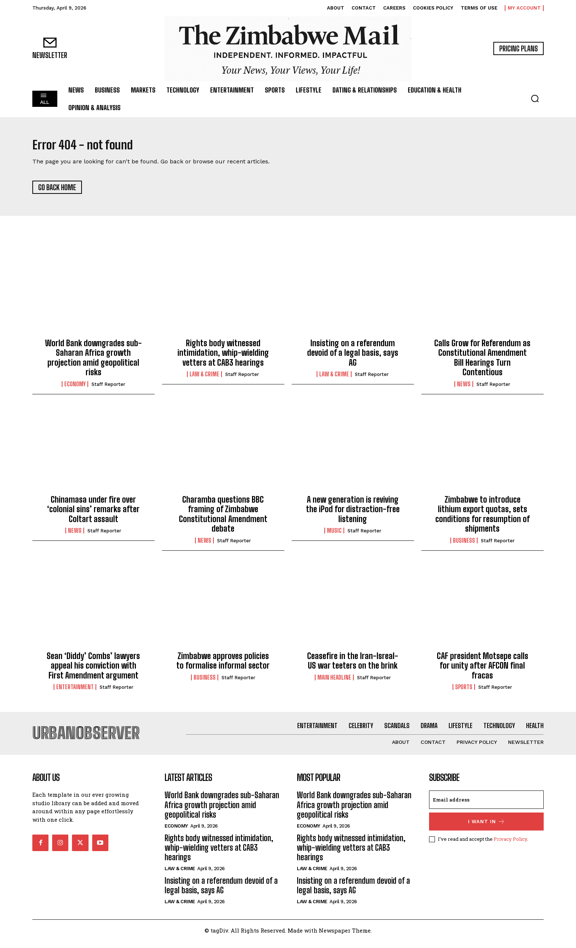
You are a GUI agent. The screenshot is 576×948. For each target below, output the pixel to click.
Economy (75, 387)
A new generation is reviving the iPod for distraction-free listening (353, 513)
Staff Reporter (108, 387)
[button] (535, 98)
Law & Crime (204, 378)
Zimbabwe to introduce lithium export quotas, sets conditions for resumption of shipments (482, 517)
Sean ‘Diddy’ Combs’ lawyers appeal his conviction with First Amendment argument (93, 669)
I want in (486, 828)
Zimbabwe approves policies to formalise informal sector (223, 664)
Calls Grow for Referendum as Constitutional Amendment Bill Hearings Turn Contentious (482, 361)
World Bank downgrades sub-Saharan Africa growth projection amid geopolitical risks (93, 361)
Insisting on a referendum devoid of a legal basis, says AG (352, 356)
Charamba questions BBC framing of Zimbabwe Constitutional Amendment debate (223, 517)
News (464, 387)
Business (464, 544)
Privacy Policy (510, 846)
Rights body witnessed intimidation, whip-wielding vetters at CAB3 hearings (223, 356)
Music (334, 534)
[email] (486, 807)
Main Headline (334, 681)
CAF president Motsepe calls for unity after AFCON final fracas (482, 669)
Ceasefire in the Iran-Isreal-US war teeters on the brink (352, 664)
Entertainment (75, 691)
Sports (463, 691)
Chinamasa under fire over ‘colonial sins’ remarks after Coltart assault (93, 513)
